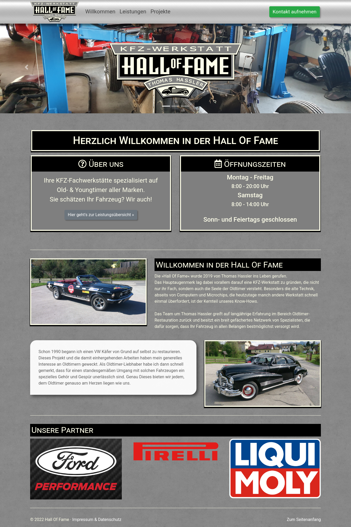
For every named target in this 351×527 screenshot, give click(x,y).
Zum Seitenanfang (304, 519)
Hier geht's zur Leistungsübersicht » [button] (101, 214)
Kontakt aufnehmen (294, 12)
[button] (26, 67)
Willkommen (100, 11)
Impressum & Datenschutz (97, 519)
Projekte (160, 11)
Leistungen (132, 11)
